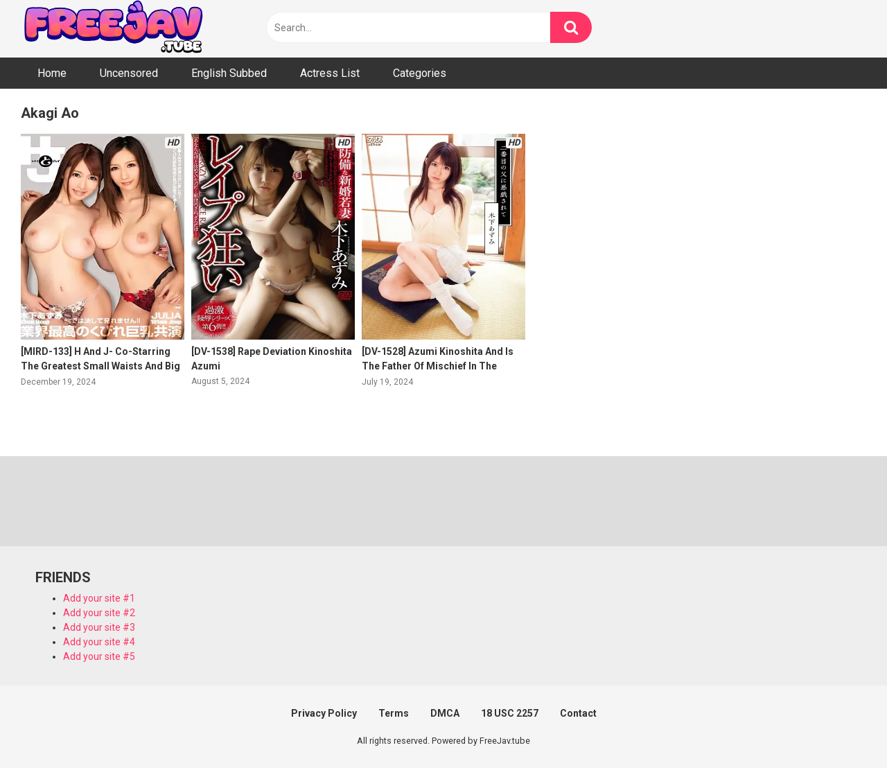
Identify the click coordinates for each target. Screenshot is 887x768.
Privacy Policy (324, 713)
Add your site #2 (99, 612)
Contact (578, 713)
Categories (419, 73)
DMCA (444, 713)
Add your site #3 (99, 627)
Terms (393, 713)
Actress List (330, 73)
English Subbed (229, 73)
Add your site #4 (99, 641)
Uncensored (129, 73)
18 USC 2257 (509, 713)
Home (52, 73)
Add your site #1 (99, 598)
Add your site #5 (99, 656)
